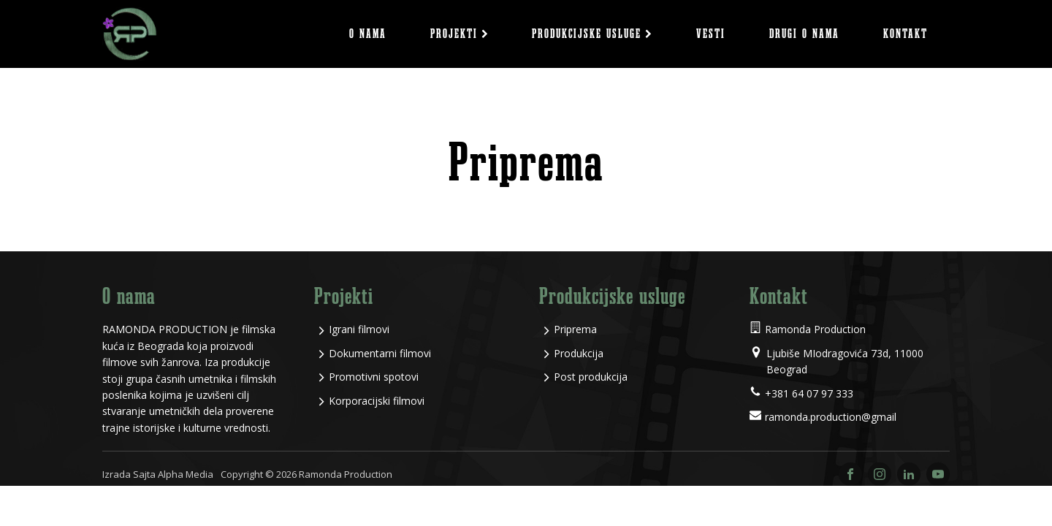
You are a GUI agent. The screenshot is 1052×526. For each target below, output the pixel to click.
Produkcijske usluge (592, 33)
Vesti (710, 33)
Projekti (459, 33)
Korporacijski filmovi (376, 401)
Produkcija (578, 353)
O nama (367, 33)
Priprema (575, 329)
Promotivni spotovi (374, 377)
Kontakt (905, 33)
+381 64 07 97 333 (809, 393)
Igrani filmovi (359, 329)
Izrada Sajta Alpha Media (157, 474)
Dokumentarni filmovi (380, 353)
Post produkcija (591, 377)
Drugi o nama (804, 33)
